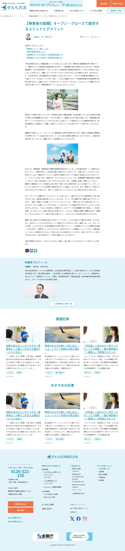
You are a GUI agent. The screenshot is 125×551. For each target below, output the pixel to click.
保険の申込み (118, 3)
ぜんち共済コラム (14, 517)
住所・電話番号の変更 (78, 476)
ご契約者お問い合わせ (78, 493)
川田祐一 (36, 36)
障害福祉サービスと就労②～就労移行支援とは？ (45, 57)
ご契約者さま (75, 466)
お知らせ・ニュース (77, 504)
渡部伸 (19, 373)
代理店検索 (102, 477)
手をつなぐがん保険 (49, 497)
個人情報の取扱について (79, 508)
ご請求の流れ (75, 471)
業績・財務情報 (103, 474)
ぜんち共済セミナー (15, 521)
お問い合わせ (47, 508)
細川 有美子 (59, 373)
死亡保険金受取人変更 (78, 481)
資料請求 (103, 3)
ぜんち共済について (104, 466)
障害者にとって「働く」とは (37, 48)
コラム (21, 16)
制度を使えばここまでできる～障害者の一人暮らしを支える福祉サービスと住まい (23, 349)
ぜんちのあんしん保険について (52, 472)
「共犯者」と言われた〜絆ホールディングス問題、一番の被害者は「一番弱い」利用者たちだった (101, 349)
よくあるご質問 (48, 504)
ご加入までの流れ (48, 474)
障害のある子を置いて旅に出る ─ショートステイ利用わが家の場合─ (62, 349)
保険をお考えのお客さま (51, 466)
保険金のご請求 (76, 468)
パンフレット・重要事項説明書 (52, 487)
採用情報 (101, 480)
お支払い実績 (47, 477)
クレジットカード (76, 489)
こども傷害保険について (51, 481)
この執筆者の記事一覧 (62, 303)
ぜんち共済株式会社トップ (7, 16)
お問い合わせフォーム (74, 4)
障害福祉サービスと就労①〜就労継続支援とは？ (45, 54)
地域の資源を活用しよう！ (37, 51)
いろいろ (10, 373)
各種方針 (73, 512)
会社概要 (101, 471)
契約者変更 (75, 479)
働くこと (88, 373)
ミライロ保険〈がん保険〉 (51, 494)
